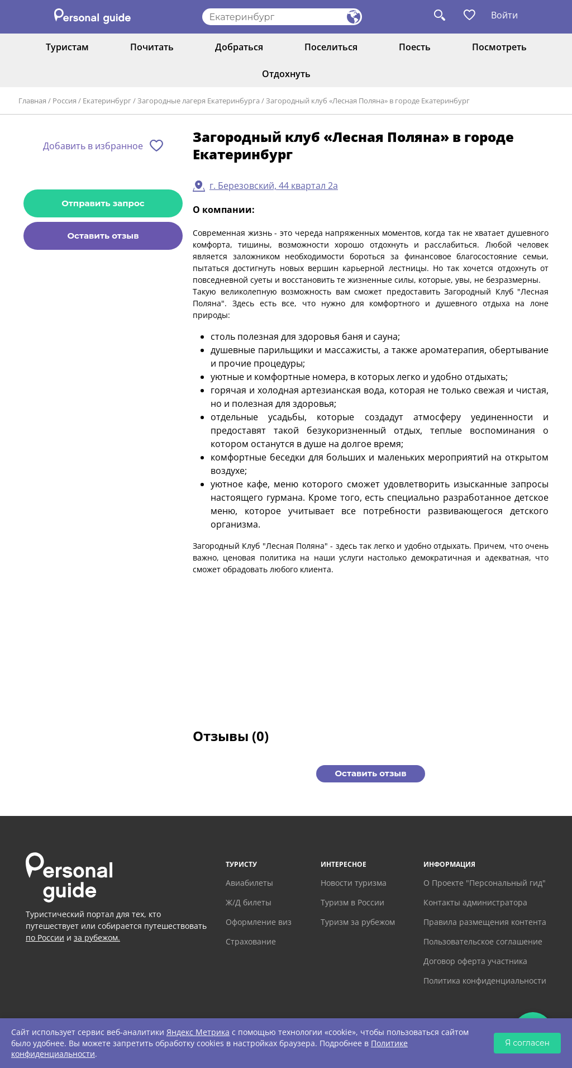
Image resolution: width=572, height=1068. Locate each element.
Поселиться (331, 47)
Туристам (67, 47)
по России (45, 937)
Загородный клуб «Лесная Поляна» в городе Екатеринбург (368, 101)
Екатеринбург (107, 101)
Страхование (251, 941)
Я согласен (527, 1043)
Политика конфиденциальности (484, 980)
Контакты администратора (475, 902)
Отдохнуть (286, 74)
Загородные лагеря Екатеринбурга (198, 101)
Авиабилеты (249, 882)
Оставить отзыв (103, 235)
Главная (32, 101)
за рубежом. (97, 937)
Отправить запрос (102, 203)
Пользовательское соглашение (482, 941)
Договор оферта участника (475, 961)
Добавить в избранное (93, 146)
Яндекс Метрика (198, 1032)
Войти (504, 15)
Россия (65, 101)
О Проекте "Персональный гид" (484, 882)
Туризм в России (352, 902)
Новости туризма (354, 882)
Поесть (415, 47)
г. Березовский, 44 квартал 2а (273, 185)
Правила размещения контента (484, 922)
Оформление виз (259, 922)
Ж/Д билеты (248, 902)
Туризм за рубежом (358, 922)
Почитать (152, 47)
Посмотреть (499, 47)
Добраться (239, 47)
